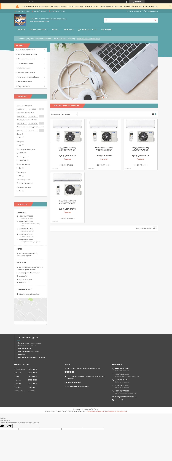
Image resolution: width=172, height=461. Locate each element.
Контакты (68, 30)
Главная (21, 30)
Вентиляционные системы (27, 54)
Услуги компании (24, 86)
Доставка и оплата (87, 30)
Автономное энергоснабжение (29, 77)
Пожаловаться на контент (95, 411)
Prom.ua (96, 409)
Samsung (71, 39)
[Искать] (155, 20)
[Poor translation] (9, 426)
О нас (55, 30)
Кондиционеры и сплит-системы (30, 343)
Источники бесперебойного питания (31, 357)
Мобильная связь (24, 68)
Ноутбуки (21, 354)
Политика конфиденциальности (116, 411)
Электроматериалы (25, 81)
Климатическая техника (42, 39)
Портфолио (106, 30)
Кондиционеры (60, 39)
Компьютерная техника (26, 63)
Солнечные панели (25, 349)
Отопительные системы (26, 59)
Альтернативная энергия (26, 72)
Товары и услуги (38, 30)
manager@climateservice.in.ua (29, 273)
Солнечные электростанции (28, 351)
